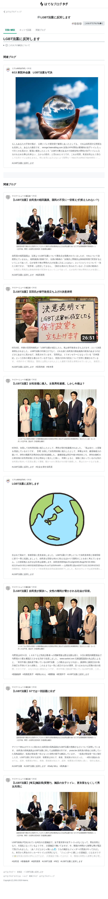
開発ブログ (33, 876)
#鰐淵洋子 (61, 674)
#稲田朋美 (40, 275)
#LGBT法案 (17, 766)
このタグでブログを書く (94, 23)
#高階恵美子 (28, 674)
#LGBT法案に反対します (23, 163)
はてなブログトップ (46, 876)
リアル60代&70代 (18, 68)
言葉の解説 (10, 30)
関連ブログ (41, 30)
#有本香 (49, 367)
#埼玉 (56, 861)
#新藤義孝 (16, 674)
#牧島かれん (40, 674)
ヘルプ (24, 876)
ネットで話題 (25, 30)
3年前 (29, 68)
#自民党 (15, 861)
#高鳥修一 (64, 766)
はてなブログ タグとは (12, 876)
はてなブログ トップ (12, 12)
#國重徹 (51, 674)
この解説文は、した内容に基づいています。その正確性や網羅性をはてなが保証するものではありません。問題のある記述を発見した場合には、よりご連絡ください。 (16, 46)
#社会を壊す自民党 (44, 467)
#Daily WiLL (53, 766)
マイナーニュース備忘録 (21, 196)
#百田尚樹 (40, 367)
